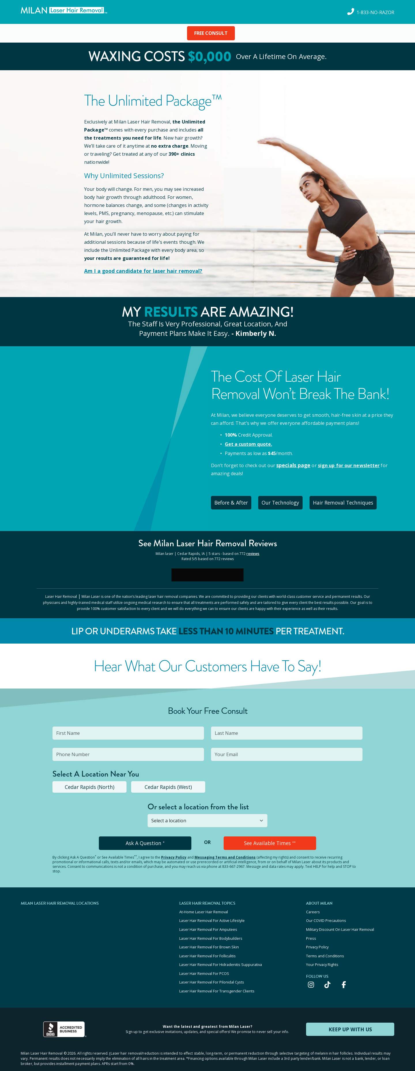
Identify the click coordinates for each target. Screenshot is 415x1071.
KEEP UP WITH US (350, 1015)
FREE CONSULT (211, 33)
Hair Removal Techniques (354, 501)
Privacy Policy (173, 853)
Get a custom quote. (248, 443)
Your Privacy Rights (322, 954)
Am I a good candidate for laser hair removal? (138, 271)
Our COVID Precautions (326, 915)
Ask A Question (145, 840)
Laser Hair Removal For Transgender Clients (216, 977)
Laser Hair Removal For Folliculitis (207, 946)
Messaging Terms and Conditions (225, 853)
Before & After (234, 501)
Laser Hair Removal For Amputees (208, 923)
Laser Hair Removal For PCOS (204, 962)
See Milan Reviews (207, 540)
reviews (252, 551)
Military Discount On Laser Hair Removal (340, 923)
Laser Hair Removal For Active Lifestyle (212, 915)
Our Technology (288, 501)
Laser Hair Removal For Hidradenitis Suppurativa (220, 954)
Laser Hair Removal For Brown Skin (209, 938)
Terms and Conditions (325, 946)
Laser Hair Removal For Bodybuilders (210, 931)
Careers (313, 907)
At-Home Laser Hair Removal (203, 907)
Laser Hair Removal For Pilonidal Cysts (211, 970)
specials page (292, 464)
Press (311, 931)
